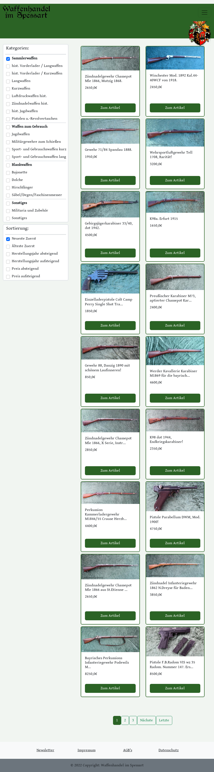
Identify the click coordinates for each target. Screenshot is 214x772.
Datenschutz (169, 750)
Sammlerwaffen (24, 58)
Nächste (146, 720)
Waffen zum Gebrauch (29, 126)
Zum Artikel (110, 108)
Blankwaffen (22, 165)
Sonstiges (19, 203)
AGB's (127, 750)
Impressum (87, 750)
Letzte (164, 720)
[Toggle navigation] (204, 12)
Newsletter (45, 750)
